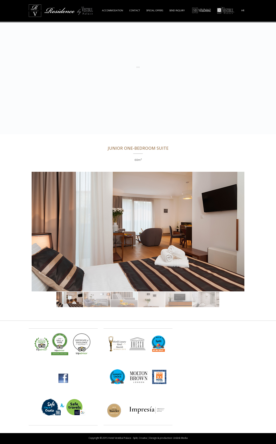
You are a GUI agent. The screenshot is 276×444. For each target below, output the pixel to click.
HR (242, 10)
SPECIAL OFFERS (154, 10)
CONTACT (134, 10)
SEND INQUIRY (177, 10)
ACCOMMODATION (112, 10)
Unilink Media (180, 438)
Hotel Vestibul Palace (119, 438)
